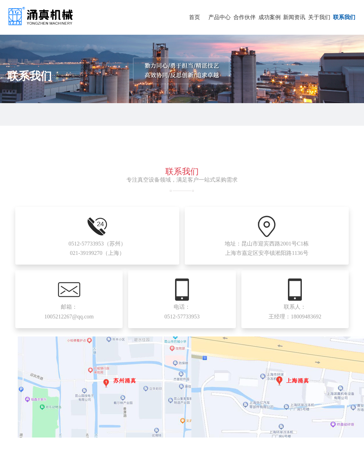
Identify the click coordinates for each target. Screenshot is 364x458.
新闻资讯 (294, 17)
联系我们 (344, 17)
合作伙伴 (244, 17)
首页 (194, 17)
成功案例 (269, 17)
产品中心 (219, 17)
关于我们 (319, 17)
